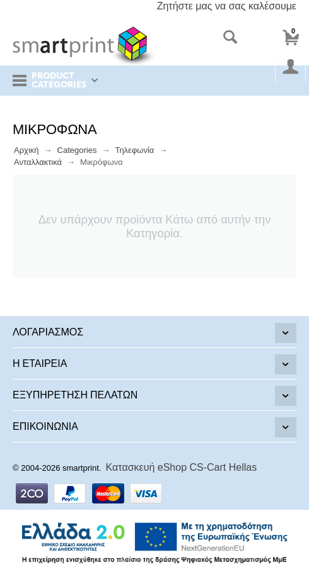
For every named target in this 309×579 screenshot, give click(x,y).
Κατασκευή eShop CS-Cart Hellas (181, 467)
